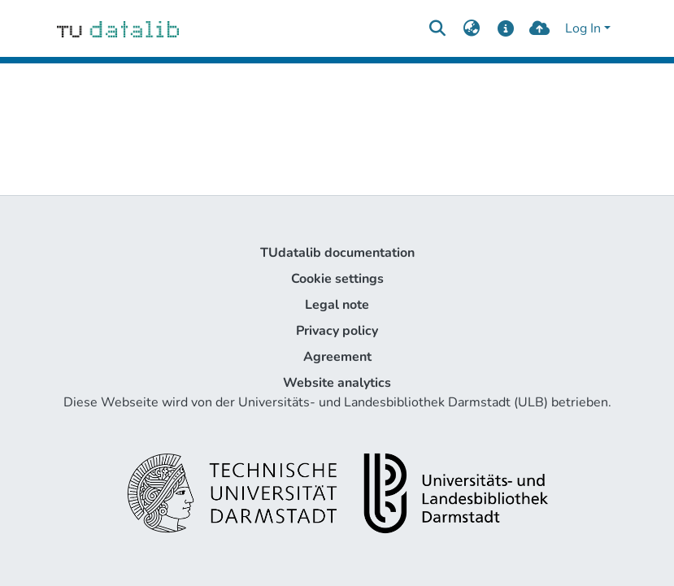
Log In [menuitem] (583, 28)
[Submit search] (438, 28)
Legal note (337, 305)
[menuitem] (472, 28)
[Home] (118, 28)
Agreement (337, 357)
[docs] (505, 28)
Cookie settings (337, 279)
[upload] (539, 28)
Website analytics (337, 383)
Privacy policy (337, 331)
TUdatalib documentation (337, 253)
